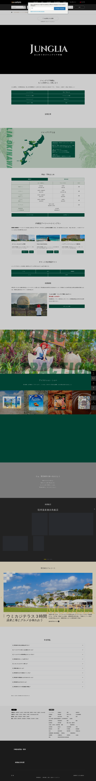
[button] (48, 592)
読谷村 (20, 714)
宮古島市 (33, 718)
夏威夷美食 (72, 724)
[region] (48, 49)
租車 (42, 2)
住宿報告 (31, 251)
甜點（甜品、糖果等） (71, 722)
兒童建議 (50, 714)
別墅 (58, 728)
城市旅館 (59, 722)
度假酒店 (50, 728)
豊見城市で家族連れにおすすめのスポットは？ (23, 677)
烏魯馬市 (17, 712)
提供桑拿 (50, 722)
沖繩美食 (63, 733)
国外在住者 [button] (66, 179)
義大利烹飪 (60, 716)
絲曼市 (16, 716)
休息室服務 (69, 726)
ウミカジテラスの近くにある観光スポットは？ (23, 649)
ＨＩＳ (29, 274)
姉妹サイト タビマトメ (55, 777)
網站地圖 (44, 777)
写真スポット (66, 99)
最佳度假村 (60, 730)
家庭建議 (77, 728)
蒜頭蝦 (71, 718)
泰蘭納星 (72, 271)
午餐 (76, 726)
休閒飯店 (59, 712)
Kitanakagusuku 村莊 (34, 714)
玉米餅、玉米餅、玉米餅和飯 (54, 724)
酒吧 (67, 712)
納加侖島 (24, 718)
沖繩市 (17, 714)
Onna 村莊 (43, 712)
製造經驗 (59, 714)
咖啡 (67, 720)
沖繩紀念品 (78, 730)
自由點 (77, 735)
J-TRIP (66, 274)
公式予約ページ (66, 214)
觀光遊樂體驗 (57, 2)
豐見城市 (20, 716)
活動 (67, 716)
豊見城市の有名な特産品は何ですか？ (22, 645)
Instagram (11, 775)
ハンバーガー (51, 712)
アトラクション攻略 (29, 95)
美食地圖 (49, 2)
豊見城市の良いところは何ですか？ (21, 659)
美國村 (50, 716)
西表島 (15, 718)
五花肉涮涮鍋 (78, 714)
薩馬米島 (19, 718)
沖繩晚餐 (50, 735)
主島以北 (13, 712)
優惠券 (64, 2)
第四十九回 (69, 714)
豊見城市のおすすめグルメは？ (20, 682)
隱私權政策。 (38, 777)
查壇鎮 (24, 714)
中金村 (35, 712)
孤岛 (12, 718)
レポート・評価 (30, 102)
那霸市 (24, 716)
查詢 (48, 777)
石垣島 (37, 718)
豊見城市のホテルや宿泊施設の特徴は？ (22, 686)
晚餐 (62, 724)
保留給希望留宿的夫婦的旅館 (63, 737)
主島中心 (13, 714)
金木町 (21, 712)
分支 (79, 775)
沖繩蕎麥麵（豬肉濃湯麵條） (54, 733)
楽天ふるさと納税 (66, 306)
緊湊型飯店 (60, 720)
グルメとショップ (29, 99)
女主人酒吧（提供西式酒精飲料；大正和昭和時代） (58, 718)
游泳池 (59, 726)
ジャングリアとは (29, 92)
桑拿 (76, 720)
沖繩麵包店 (60, 735)
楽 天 (48, 271)
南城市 (28, 716)
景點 (49, 737)
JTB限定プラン (25, 251)
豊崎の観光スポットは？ (19, 668)
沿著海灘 (50, 726)
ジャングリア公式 (29, 214)
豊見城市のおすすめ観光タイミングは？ (22, 672)
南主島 (12, 716)
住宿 (49, 730)
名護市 (38, 712)
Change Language (59, 8)
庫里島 (31, 712)
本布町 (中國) (26, 712)
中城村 (28, 714)
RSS (13, 775)
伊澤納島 (28, 718)
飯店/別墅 (36, 2)
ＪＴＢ (23, 271)
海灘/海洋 (77, 712)
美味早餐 (68, 730)
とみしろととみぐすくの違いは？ (21, 663)
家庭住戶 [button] (29, 179)
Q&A (66, 102)
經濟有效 (50, 720)
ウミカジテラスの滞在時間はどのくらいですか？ (24, 654)
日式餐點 (68, 728)
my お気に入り (73, 2)
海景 (76, 716)
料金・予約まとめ (66, 92)
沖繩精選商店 (72, 733)
